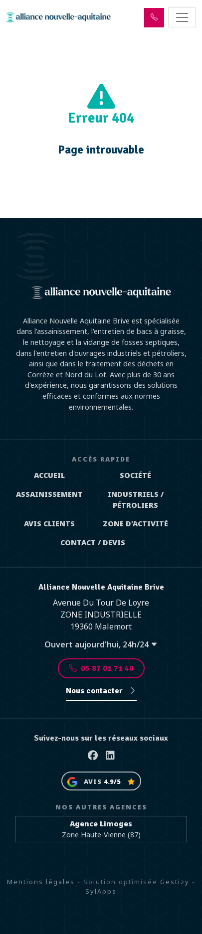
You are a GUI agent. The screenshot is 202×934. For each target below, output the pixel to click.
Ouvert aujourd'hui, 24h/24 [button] (101, 644)
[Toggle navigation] (182, 17)
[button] (154, 17)
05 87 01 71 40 (101, 668)
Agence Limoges (101, 823)
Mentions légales (41, 881)
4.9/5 (112, 781)
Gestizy (175, 881)
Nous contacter (101, 691)
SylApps (101, 891)
